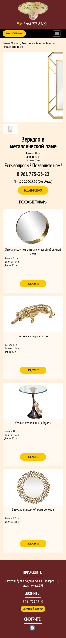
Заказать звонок (14, 33)
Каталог (16, 43)
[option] (33, 87)
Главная (6, 43)
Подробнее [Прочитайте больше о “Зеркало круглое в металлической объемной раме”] (33, 283)
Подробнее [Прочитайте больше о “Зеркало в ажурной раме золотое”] (33, 543)
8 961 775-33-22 (35, 24)
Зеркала (40, 43)
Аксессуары (28, 43)
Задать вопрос (33, 190)
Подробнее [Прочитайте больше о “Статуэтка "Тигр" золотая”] (33, 370)
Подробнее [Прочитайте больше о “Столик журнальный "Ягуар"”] (33, 457)
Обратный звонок (33, 608)
